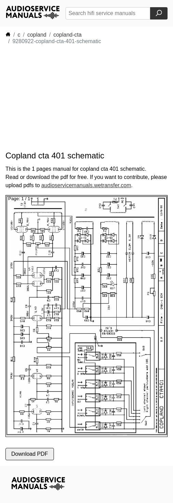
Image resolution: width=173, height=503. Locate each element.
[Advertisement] (66, 98)
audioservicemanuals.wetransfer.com (86, 185)
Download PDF (29, 454)
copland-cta (67, 35)
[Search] (159, 13)
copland (36, 35)
